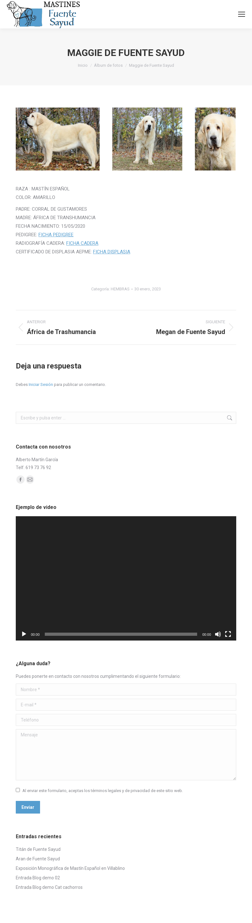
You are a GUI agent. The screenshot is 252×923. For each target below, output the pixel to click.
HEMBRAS (120, 289)
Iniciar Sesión (41, 384)
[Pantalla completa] (228, 634)
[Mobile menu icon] (241, 14)
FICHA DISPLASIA (111, 252)
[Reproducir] (24, 634)
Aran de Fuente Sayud (38, 858)
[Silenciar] (218, 634)
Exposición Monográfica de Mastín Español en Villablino (70, 868)
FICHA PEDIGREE (55, 235)
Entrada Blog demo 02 (38, 877)
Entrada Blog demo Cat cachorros (49, 887)
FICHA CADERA (82, 243)
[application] (126, 578)
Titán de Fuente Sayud (38, 849)
